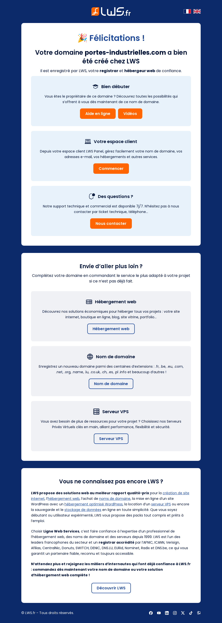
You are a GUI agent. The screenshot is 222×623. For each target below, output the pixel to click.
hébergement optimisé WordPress (93, 504)
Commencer (111, 168)
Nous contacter (111, 223)
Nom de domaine (111, 384)
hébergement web (63, 498)
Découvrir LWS (111, 588)
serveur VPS (161, 504)
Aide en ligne (97, 113)
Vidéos (130, 113)
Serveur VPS (111, 438)
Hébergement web (111, 329)
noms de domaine (114, 498)
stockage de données (82, 509)
